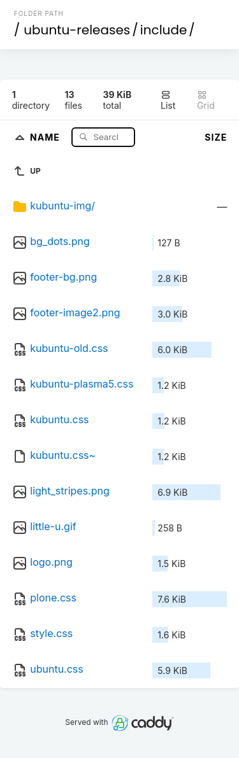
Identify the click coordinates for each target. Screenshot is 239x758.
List (168, 100)
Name (46, 136)
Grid (206, 100)
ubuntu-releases (77, 30)
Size (216, 137)
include (163, 30)
